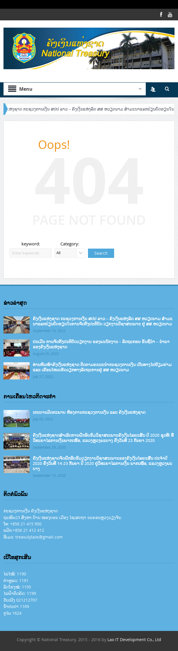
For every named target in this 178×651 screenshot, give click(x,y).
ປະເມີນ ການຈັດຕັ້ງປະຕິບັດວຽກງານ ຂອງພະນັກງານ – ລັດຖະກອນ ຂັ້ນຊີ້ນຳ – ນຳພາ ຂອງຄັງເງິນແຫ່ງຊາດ (101, 344)
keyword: (30, 244)
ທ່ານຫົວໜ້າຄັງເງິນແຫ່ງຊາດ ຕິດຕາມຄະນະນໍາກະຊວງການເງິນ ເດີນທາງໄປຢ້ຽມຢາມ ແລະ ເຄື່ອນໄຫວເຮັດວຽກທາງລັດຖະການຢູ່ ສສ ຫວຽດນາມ (102, 367)
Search (101, 253)
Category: (69, 244)
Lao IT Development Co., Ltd (134, 639)
